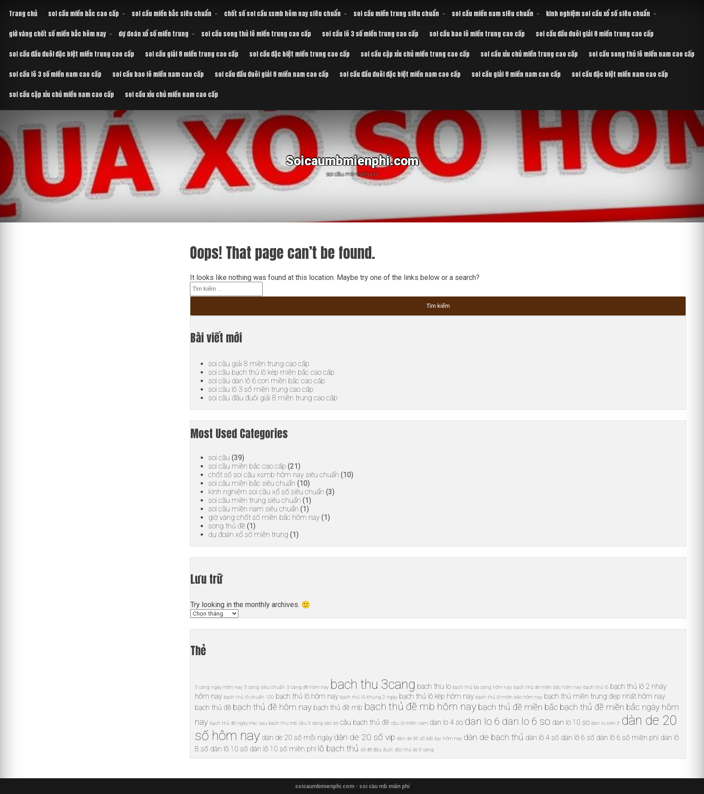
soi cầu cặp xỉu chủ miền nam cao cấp (61, 94)
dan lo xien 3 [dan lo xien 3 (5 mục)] (605, 723)
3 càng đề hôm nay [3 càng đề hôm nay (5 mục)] (308, 687)
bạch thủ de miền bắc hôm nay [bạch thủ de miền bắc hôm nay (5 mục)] (547, 687)
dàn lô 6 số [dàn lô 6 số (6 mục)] (577, 737)
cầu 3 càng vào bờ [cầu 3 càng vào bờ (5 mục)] (319, 723)
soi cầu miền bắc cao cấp (83, 13)
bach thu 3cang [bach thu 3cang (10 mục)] (372, 684)
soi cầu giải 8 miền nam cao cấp (516, 74)
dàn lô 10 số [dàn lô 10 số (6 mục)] (229, 749)
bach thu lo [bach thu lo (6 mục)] (434, 686)
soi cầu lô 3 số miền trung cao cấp (370, 34)
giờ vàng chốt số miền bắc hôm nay (57, 34)
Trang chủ (23, 13)
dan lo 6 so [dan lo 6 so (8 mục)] (526, 721)
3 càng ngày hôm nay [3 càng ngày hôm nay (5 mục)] (218, 687)
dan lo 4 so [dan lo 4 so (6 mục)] (446, 722)
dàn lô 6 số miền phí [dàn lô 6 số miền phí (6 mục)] (627, 737)
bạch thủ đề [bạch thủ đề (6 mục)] (213, 707)
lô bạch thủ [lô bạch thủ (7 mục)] (338, 748)
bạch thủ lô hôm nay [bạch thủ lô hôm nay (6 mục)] (307, 696)
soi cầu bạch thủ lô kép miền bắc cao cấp (271, 372)
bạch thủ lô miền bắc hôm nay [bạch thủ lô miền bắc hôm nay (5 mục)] (508, 697)
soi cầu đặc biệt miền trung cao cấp (299, 54)
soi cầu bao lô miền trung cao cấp (477, 34)
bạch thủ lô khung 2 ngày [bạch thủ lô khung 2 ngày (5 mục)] (368, 697)
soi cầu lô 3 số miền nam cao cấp (55, 74)
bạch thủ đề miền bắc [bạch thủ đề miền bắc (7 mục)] (518, 707)
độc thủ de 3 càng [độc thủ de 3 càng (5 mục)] (414, 750)
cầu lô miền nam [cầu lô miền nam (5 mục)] (409, 723)
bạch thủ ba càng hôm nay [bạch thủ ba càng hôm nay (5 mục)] (482, 687)
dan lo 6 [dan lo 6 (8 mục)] (482, 721)
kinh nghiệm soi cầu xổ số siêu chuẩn (598, 13)
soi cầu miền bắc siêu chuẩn (171, 13)
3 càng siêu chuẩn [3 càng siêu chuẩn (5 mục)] (264, 687)
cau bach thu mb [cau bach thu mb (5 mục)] (278, 723)
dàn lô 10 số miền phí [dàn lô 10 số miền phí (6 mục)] (283, 749)
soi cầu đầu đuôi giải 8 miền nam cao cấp (272, 74)
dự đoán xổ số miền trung (154, 34)
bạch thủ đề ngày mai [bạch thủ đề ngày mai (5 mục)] (233, 723)
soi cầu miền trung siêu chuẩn (396, 13)
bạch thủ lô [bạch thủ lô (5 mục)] (595, 687)
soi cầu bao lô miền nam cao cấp (158, 74)
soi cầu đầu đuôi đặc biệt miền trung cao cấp (71, 54)
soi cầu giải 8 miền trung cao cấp (191, 54)
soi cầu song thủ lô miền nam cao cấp (642, 54)
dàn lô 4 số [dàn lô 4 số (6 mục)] (542, 737)
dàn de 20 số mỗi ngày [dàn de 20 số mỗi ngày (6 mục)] (297, 737)
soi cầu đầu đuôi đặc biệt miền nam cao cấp (400, 74)
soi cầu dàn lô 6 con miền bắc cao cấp (266, 381)
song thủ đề (226, 526)
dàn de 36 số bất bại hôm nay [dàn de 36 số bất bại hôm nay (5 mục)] (429, 738)
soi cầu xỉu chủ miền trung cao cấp (529, 54)
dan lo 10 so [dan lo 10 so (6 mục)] (571, 722)
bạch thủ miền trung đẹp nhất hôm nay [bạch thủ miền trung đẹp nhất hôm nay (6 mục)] (604, 696)
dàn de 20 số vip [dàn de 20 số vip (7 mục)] (364, 737)
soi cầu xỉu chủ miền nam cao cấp (171, 94)
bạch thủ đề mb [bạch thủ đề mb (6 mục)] (337, 707)
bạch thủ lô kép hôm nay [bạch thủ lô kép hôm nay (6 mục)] (436, 696)
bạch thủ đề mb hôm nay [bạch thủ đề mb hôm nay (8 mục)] (420, 707)
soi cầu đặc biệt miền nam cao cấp (620, 74)
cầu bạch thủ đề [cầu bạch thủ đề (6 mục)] (364, 722)
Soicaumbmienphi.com (352, 159)
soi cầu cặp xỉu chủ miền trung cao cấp (415, 54)
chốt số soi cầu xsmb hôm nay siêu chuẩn (282, 13)
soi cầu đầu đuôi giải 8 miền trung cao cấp (595, 34)
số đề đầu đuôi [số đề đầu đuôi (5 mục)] (377, 750)
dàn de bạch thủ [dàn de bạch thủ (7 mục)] (494, 737)
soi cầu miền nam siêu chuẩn (492, 13)
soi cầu (219, 457)
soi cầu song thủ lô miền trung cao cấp (256, 34)
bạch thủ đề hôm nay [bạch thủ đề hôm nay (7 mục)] (272, 707)
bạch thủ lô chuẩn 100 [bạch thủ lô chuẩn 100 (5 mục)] (249, 697)
